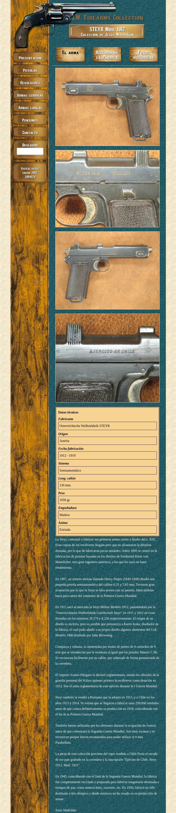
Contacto (30, 132)
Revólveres (30, 82)
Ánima (62, 522)
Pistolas (30, 70)
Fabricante (65, 419)
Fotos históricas (143, 54)
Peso (61, 493)
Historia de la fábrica (107, 54)
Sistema (63, 463)
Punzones (30, 120)
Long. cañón (67, 478)
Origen (63, 434)
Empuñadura (67, 508)
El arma (70, 52)
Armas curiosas (30, 95)
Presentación (30, 57)
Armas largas (30, 107)
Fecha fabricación (70, 448)
